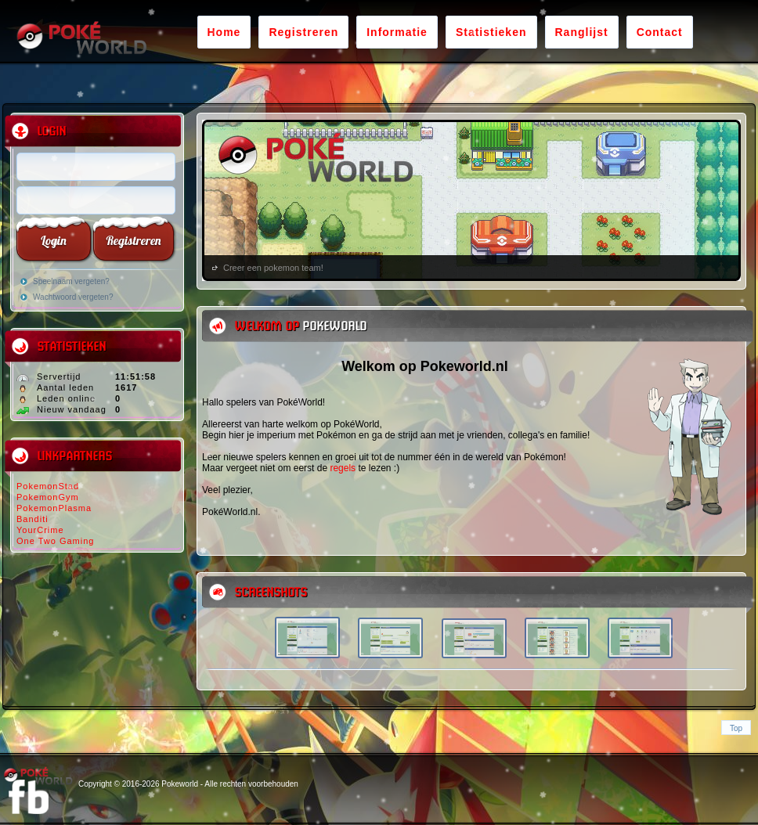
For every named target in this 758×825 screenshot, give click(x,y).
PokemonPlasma (54, 508)
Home (224, 32)
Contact (660, 32)
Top (736, 728)
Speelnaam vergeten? (71, 281)
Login (54, 240)
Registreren (303, 32)
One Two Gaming (55, 541)
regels (343, 468)
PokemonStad (47, 486)
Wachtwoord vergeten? (73, 297)
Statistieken (491, 32)
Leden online (66, 398)
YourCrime (40, 530)
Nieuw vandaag (71, 409)
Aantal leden (65, 387)
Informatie (397, 32)
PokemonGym (47, 497)
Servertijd (59, 376)
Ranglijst (581, 32)
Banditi (32, 519)
